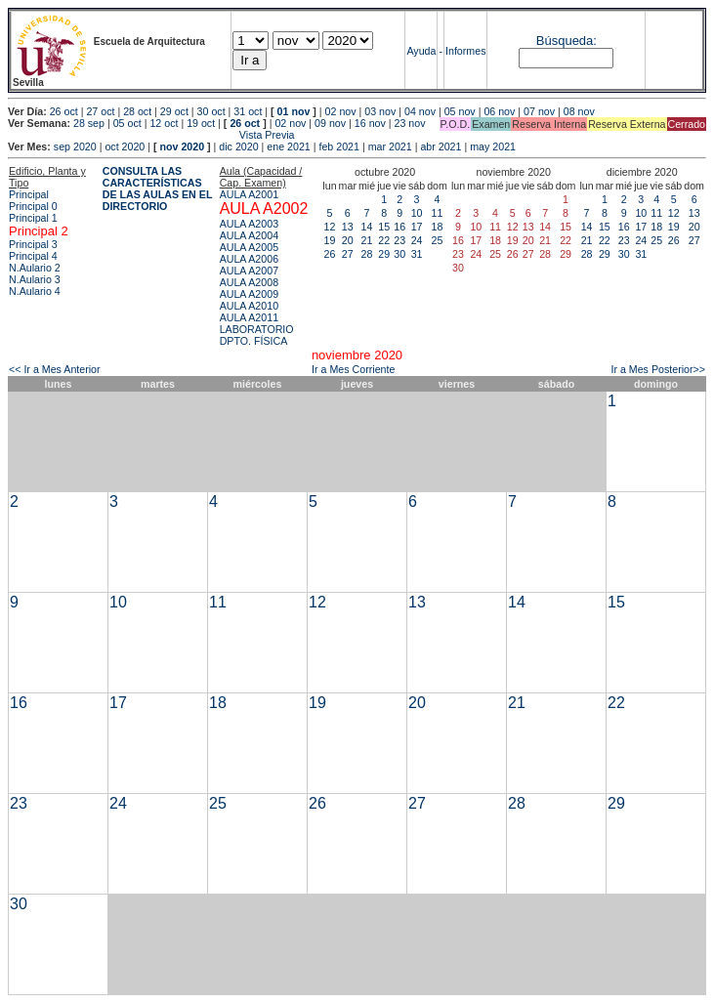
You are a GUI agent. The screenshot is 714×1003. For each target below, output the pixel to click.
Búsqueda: (566, 40)
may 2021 (493, 146)
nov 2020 (181, 146)
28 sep (89, 123)
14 (367, 226)
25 (437, 240)
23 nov (410, 123)
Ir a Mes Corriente (353, 369)
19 (330, 240)
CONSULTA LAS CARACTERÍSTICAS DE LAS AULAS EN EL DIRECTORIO (158, 188)
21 (367, 240)
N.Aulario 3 (35, 279)
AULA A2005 (249, 247)
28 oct (137, 111)
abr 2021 (440, 146)
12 (330, 226)
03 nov (380, 111)
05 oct (127, 123)
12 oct (163, 123)
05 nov (460, 111)
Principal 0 (33, 206)
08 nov (579, 111)
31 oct (247, 111)
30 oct (211, 111)
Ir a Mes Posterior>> (657, 369)
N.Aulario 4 (35, 291)
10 (417, 213)
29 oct (174, 111)
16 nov (370, 123)
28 (367, 254)
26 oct (64, 111)
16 (399, 226)
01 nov (294, 111)
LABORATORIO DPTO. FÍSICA (257, 335)
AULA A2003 (249, 224)
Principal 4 (33, 256)
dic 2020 (238, 146)
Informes (465, 51)
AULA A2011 (249, 317)
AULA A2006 (249, 259)
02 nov (341, 111)
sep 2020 (75, 146)
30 (399, 254)
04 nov (420, 111)
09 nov (330, 123)
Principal (29, 194)
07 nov (539, 111)
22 (384, 240)
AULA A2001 (249, 194)
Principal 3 (33, 244)
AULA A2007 (249, 270)
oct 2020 (125, 146)
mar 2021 (390, 146)
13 (348, 226)
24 (417, 240)
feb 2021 (338, 146)
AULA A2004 (249, 235)
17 (417, 226)
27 (348, 254)
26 (330, 254)
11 (437, 213)
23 (399, 240)
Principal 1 (33, 218)
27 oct (100, 111)
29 (384, 254)
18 (437, 226)
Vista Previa (151, 135)
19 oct (201, 123)
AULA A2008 (249, 282)
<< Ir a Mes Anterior (55, 369)
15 (384, 226)
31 (417, 254)
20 (348, 240)
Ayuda (421, 51)
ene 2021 (288, 146)
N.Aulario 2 (35, 267)
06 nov (499, 111)
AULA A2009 (249, 294)
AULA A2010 (249, 306)
